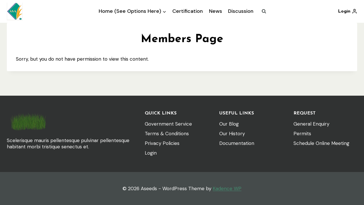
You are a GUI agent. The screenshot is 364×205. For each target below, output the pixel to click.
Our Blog (229, 124)
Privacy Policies (162, 143)
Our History (232, 133)
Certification (187, 11)
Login (151, 153)
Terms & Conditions (167, 133)
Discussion (240, 11)
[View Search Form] (263, 11)
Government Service (168, 124)
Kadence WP (227, 188)
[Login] (347, 11)
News (215, 11)
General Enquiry (311, 124)
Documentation (236, 143)
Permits (302, 133)
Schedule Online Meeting (321, 143)
